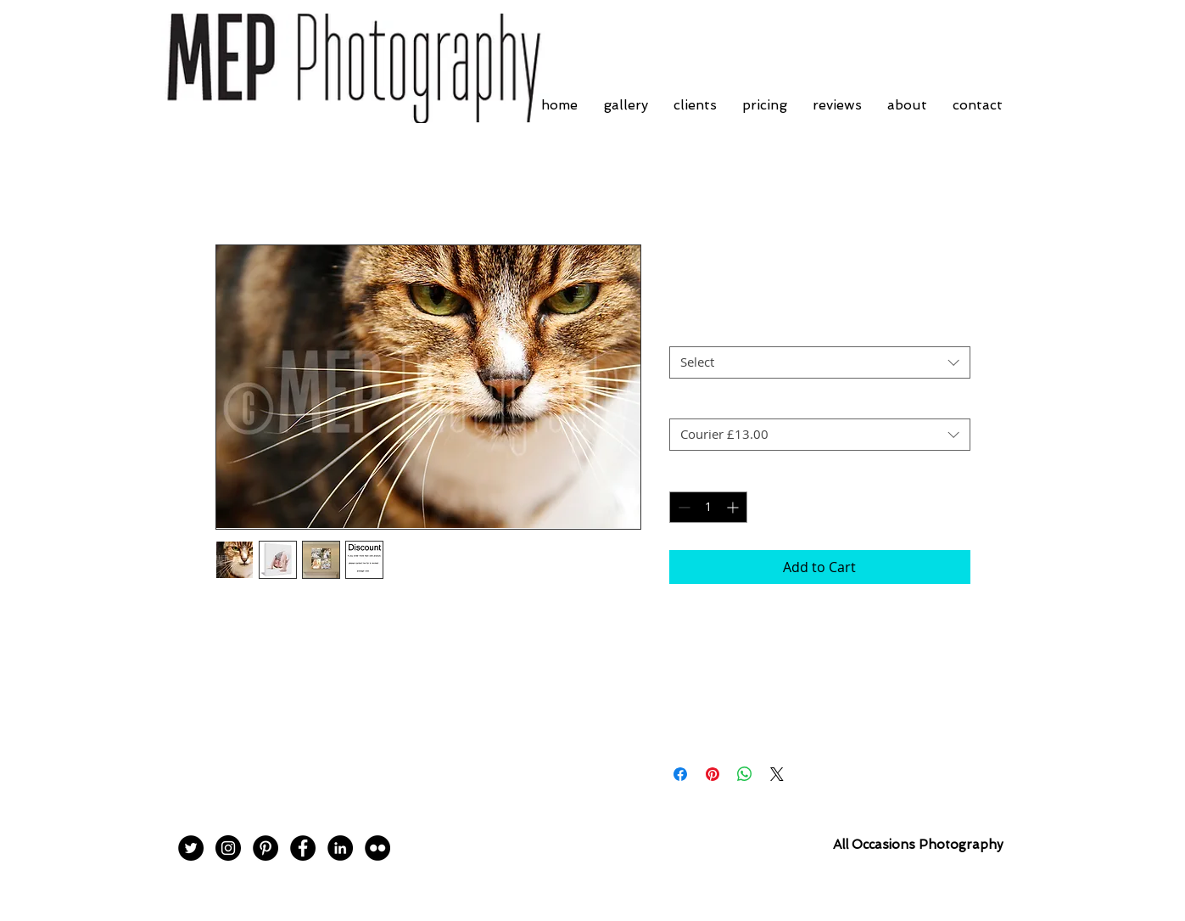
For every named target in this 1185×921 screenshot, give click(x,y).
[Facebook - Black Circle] (303, 848)
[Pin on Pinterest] (712, 774)
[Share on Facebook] (680, 774)
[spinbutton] (708, 507)
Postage (691, 404)
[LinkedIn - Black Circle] (340, 848)
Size (680, 331)
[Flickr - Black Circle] (377, 848)
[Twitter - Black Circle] (191, 848)
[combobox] (819, 362)
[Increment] (734, 507)
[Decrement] (682, 507)
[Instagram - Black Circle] (228, 848)
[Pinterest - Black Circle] (265, 848)
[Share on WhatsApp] (745, 774)
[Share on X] (777, 774)
